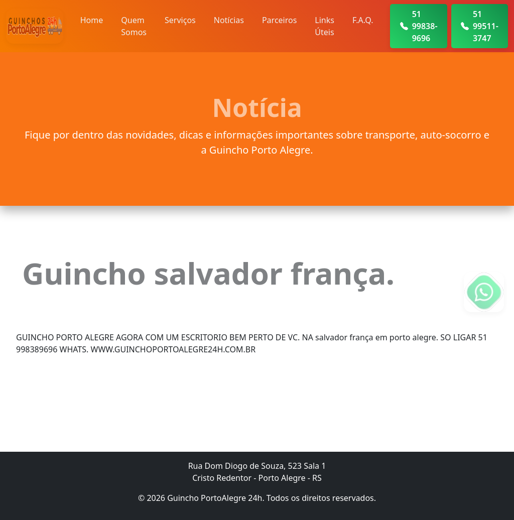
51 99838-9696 (419, 26)
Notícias (229, 20)
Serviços (180, 20)
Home (91, 20)
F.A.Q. (362, 20)
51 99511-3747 (479, 26)
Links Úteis (324, 26)
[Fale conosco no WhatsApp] (484, 292)
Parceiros (279, 20)
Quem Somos (134, 26)
